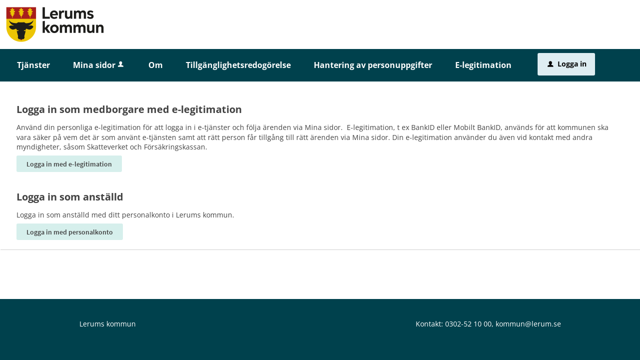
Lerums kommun (107, 323)
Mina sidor (99, 65)
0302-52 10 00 (468, 323)
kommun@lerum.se (528, 323)
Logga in (567, 63)
